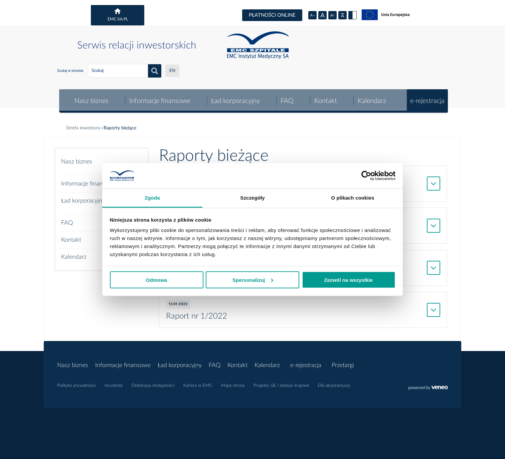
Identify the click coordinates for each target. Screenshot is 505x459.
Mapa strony (233, 383)
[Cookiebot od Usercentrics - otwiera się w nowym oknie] (366, 176)
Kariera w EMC (197, 383)
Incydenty (114, 383)
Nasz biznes (91, 99)
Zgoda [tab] (152, 198)
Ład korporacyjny (235, 99)
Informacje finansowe (159, 99)
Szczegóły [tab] (252, 198)
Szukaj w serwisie (70, 71)
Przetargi (343, 363)
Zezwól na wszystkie (348, 279)
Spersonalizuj (252, 279)
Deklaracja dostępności (153, 383)
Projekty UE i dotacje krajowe (281, 383)
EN (172, 71)
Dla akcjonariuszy (334, 383)
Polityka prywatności (76, 383)
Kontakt (325, 99)
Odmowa (156, 279)
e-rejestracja (427, 99)
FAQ (286, 99)
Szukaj (154, 71)
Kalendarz (372, 99)
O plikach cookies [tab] (352, 198)
